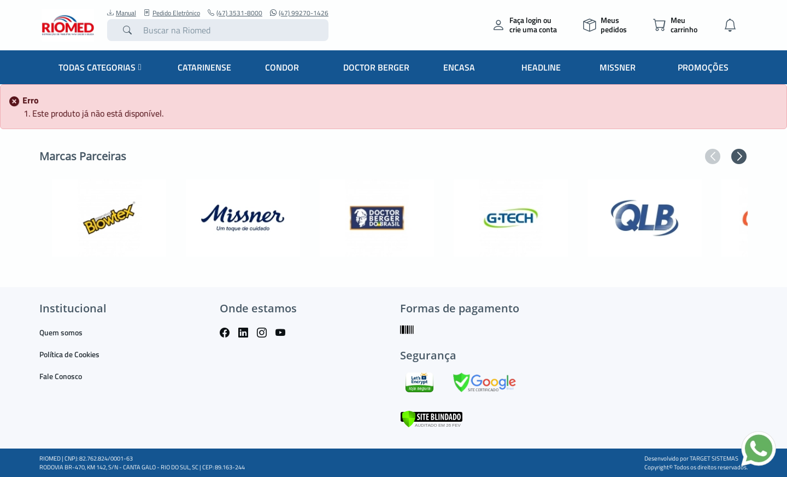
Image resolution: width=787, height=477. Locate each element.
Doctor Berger (376, 67)
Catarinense (204, 67)
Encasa (459, 67)
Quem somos (61, 332)
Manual (121, 13)
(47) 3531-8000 (235, 13)
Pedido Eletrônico (172, 13)
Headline (541, 67)
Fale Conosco (60, 376)
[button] (712, 156)
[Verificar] (431, 417)
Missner (618, 67)
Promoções (703, 67)
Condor (282, 67)
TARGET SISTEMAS (714, 458)
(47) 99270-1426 (299, 13)
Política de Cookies (69, 354)
